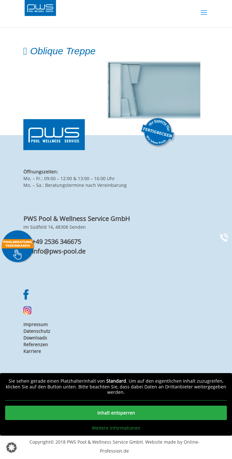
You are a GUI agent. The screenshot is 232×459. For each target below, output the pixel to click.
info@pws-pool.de (58, 251)
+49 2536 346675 (56, 241)
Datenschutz (36, 331)
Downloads (35, 338)
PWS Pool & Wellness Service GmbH (105, 442)
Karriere (32, 351)
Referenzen (35, 344)
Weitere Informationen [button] (116, 428)
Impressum (35, 324)
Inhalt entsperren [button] (116, 413)
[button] (11, 447)
